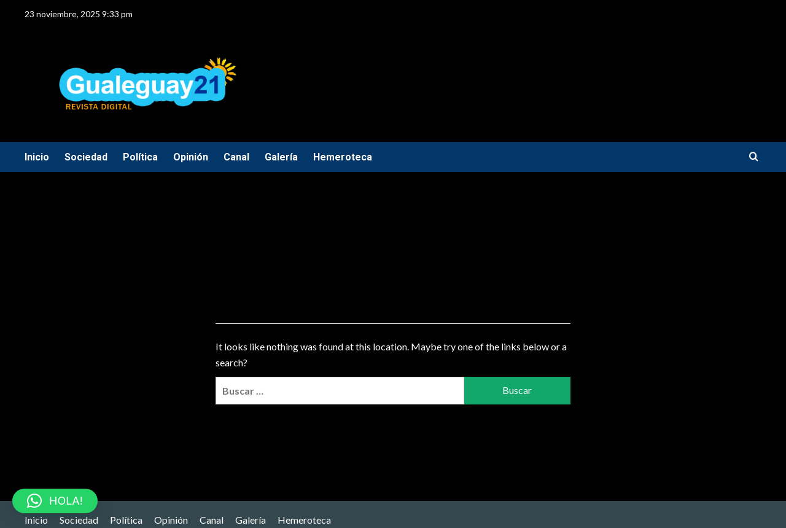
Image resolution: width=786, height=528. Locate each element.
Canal (236, 157)
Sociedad (85, 157)
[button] (55, 501)
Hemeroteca (342, 157)
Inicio (37, 157)
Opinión (190, 157)
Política (140, 157)
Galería (281, 157)
